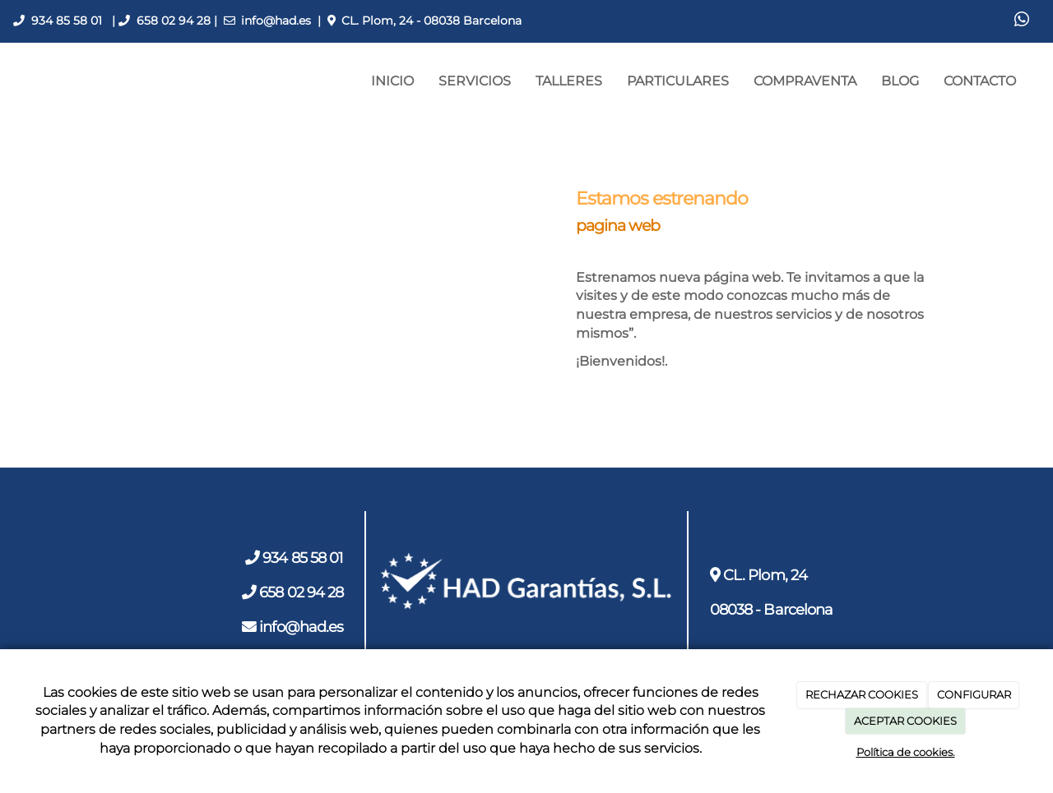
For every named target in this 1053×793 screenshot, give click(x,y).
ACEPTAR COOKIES (905, 720)
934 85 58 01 (66, 20)
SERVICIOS (474, 81)
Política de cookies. (905, 751)
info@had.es (276, 20)
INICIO (392, 81)
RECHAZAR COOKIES (861, 694)
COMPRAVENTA (805, 81)
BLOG (900, 81)
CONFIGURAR (974, 694)
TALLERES (569, 81)
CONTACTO (980, 81)
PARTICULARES (678, 81)
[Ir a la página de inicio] (8, 82)
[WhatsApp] (1021, 21)
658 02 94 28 (174, 20)
